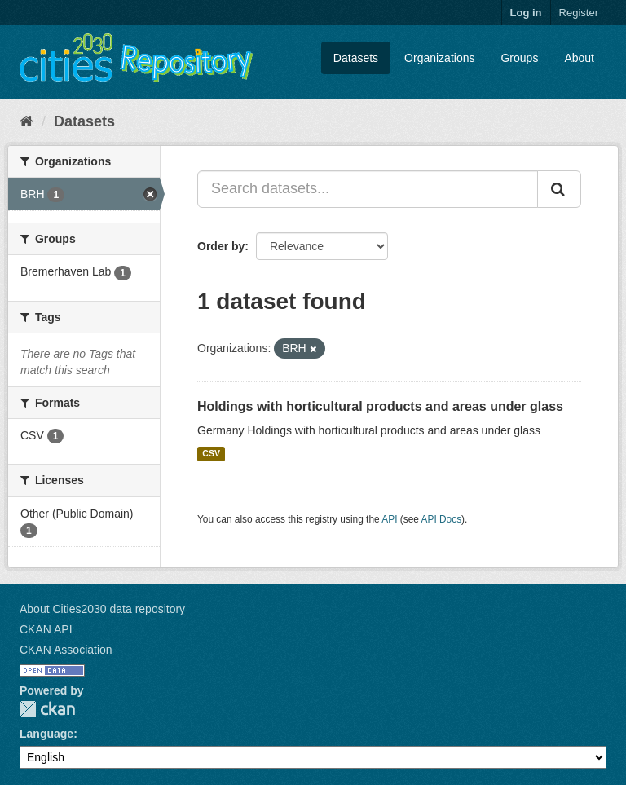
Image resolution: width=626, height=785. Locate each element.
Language (46, 733)
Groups (519, 57)
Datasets (355, 57)
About (579, 57)
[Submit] (559, 189)
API (389, 519)
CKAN (47, 708)
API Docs (441, 519)
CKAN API (46, 629)
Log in (526, 13)
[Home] (26, 121)
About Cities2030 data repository (102, 608)
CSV (211, 454)
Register (578, 13)
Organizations (439, 57)
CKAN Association (66, 649)
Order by (221, 246)
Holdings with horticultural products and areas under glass (380, 406)
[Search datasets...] (367, 189)
